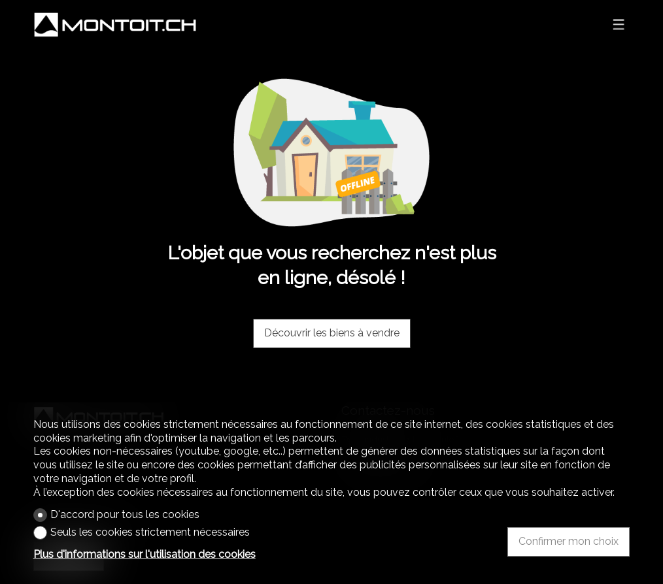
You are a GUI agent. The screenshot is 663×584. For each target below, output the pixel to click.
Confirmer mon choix (568, 541)
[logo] (115, 25)
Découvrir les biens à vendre (332, 333)
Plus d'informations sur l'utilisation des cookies (144, 554)
